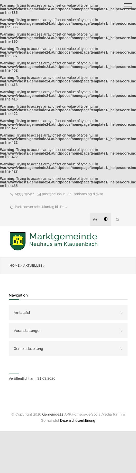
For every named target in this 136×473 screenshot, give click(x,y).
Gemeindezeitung (28, 349)
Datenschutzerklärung (77, 420)
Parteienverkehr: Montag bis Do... (41, 207)
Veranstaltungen (27, 330)
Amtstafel (22, 312)
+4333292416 (24, 194)
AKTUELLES (32, 265)
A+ (95, 219)
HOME (15, 265)
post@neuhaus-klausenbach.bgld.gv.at (72, 194)
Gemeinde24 (52, 414)
